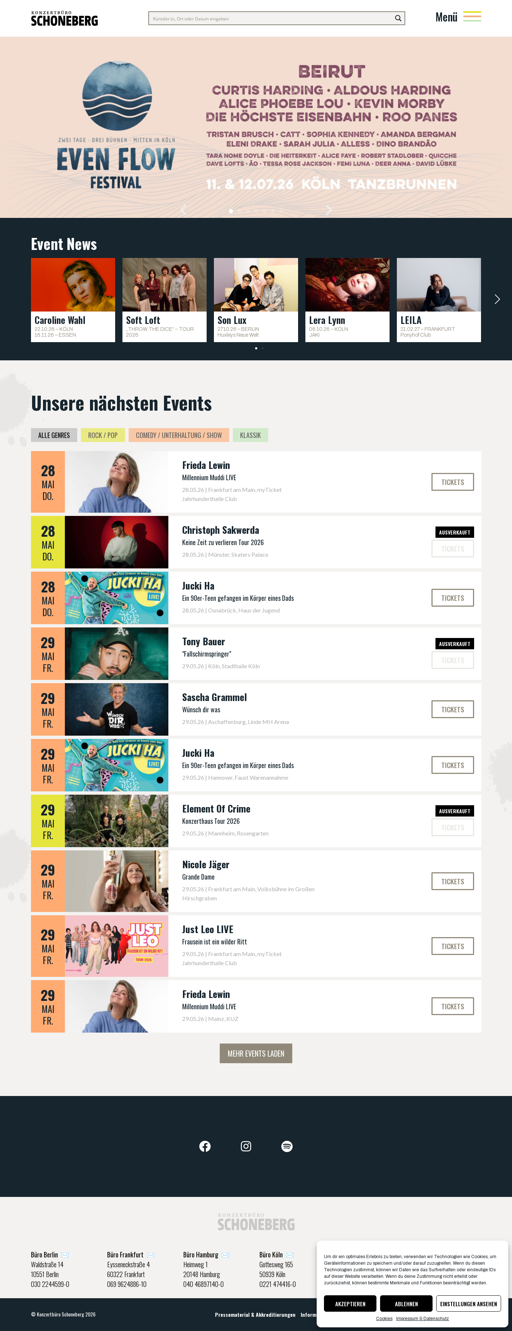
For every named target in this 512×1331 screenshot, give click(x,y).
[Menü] (472, 16)
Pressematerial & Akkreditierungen (255, 1314)
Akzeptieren (350, 1304)
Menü (446, 16)
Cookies (384, 1318)
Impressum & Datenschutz (422, 1318)
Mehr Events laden (256, 1053)
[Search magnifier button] (398, 18)
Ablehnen (406, 1304)
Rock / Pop (103, 435)
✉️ (50, 1254)
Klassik (250, 435)
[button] (183, 210)
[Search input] (271, 18)
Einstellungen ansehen (468, 1304)
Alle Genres (54, 435)
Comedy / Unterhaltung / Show (179, 435)
